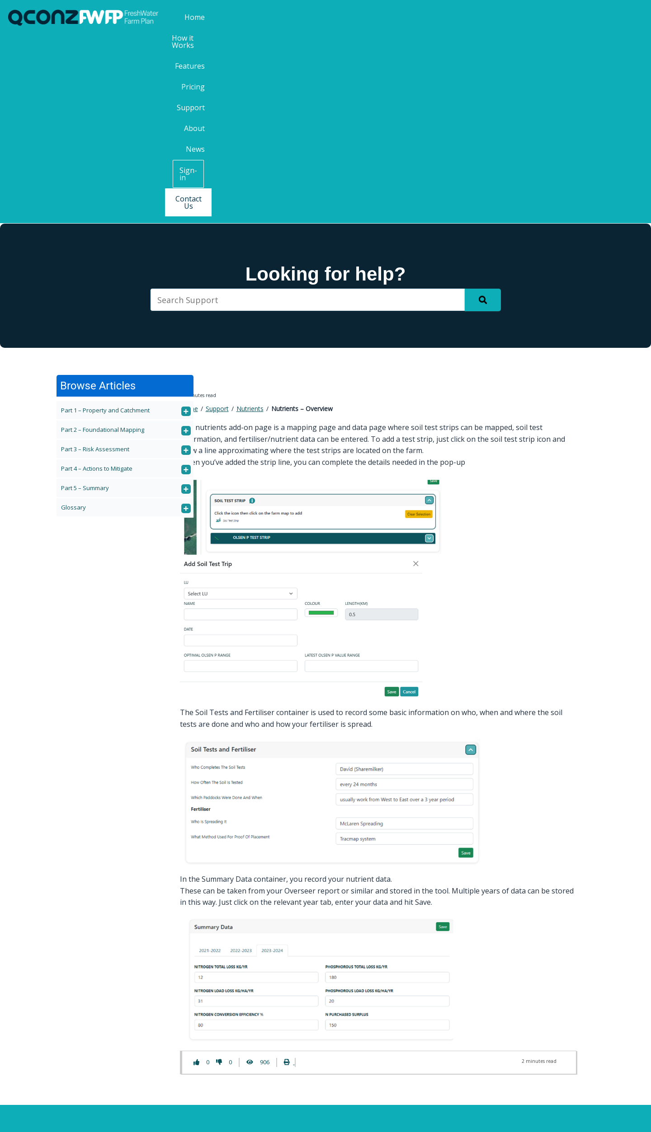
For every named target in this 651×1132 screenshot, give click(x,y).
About (491, 17)
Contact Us (618, 17)
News (524, 17)
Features (374, 17)
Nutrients (250, 220)
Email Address (510, 1040)
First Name (503, 968)
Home (276, 17)
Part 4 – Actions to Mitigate (96, 280)
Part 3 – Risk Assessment (95, 261)
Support (453, 17)
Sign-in (568, 18)
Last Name (503, 1004)
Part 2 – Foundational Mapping (102, 242)
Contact (176, 997)
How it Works (322, 17)
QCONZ (319, 1118)
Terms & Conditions (373, 1118)
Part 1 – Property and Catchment (105, 222)
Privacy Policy (437, 1118)
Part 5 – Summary (85, 300)
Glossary (73, 319)
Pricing (414, 17)
